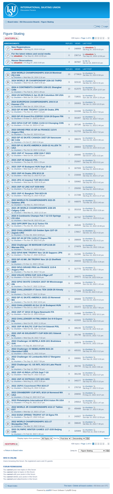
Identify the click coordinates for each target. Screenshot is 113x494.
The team (68, 486)
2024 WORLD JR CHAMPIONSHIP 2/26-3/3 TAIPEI (36, 80)
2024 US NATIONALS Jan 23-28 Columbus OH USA (37, 95)
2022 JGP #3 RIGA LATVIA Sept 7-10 (29, 372)
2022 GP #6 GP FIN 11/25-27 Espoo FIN (31, 238)
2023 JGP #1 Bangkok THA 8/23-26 (29, 193)
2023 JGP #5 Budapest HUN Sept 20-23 (31, 166)
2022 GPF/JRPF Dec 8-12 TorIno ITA (29, 223)
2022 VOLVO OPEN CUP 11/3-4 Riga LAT (32, 275)
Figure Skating (47, 22)
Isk (86, 61)
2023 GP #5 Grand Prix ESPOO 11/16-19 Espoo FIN (37, 116)
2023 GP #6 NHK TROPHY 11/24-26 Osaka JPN (35, 109)
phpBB (48, 490)
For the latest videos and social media (30, 54)
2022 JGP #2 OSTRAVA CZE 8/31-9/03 (30, 379)
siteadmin (18, 49)
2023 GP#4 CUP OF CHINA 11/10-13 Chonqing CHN (37, 123)
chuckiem (17, 77)
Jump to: (73, 451)
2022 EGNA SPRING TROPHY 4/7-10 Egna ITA (34, 415)
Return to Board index (14, 450)
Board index (13, 22)
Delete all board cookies (82, 486)
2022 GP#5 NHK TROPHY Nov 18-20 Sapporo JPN (36, 252)
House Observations (21, 60)
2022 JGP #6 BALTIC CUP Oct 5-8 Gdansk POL (35, 326)
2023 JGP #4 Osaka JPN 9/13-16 (27, 173)
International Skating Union (40, 7)
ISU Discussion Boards (29, 22)
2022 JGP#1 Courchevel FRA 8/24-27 (30, 386)
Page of (85, 38)
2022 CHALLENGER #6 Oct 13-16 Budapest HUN (36, 305)
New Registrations (20, 47)
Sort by (62, 438)
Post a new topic (11, 38)
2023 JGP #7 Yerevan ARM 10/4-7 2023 (31, 153)
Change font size (105, 21)
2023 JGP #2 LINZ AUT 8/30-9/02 (27, 187)
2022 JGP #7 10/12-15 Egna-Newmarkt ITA (32, 312)
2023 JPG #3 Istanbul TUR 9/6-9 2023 (30, 180)
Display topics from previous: (35, 438)
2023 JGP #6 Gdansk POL (24, 160)
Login (106, 26)
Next (106, 438)
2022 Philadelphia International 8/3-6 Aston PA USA (37, 400)
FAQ (98, 26)
